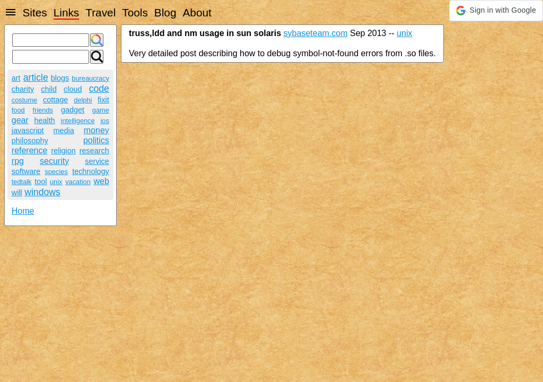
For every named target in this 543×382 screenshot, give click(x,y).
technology (90, 171)
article (35, 77)
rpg (18, 161)
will (17, 192)
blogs (60, 78)
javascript (28, 130)
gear (20, 120)
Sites (34, 12)
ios (104, 121)
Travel (100, 12)
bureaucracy (90, 78)
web (101, 181)
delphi (83, 100)
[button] (496, 10)
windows (42, 192)
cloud (73, 89)
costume (24, 100)
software (26, 171)
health (44, 120)
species (56, 172)
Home (23, 210)
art (16, 78)
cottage (55, 100)
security (54, 161)
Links (67, 12)
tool (40, 181)
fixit (103, 100)
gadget (72, 110)
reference (30, 150)
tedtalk (22, 182)
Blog (165, 12)
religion (63, 150)
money (96, 130)
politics (96, 140)
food (18, 110)
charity (23, 89)
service (97, 161)
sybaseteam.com (316, 33)
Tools (135, 12)
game (100, 110)
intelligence (78, 121)
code (99, 88)
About (196, 12)
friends (43, 110)
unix (56, 182)
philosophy (30, 140)
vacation (78, 182)
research (94, 150)
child (49, 89)
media (64, 130)
